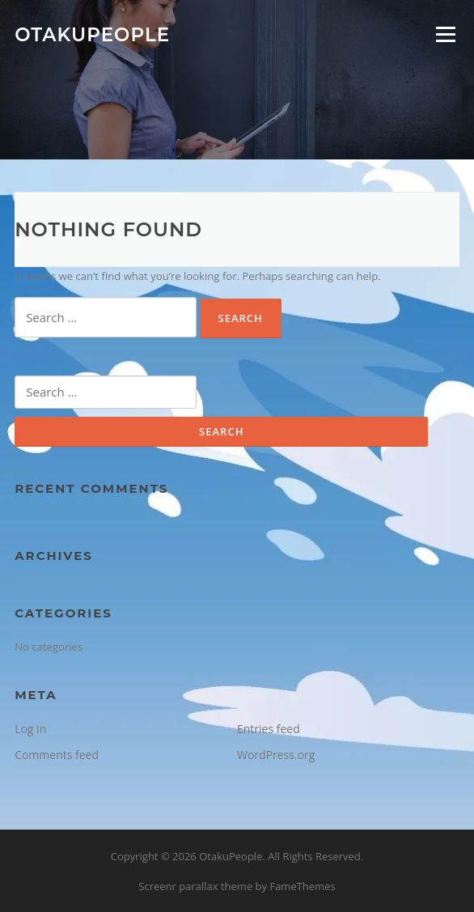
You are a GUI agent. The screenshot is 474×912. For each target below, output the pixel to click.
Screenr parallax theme (195, 886)
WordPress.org (276, 754)
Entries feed (268, 728)
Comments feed (57, 754)
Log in (30, 728)
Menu (445, 34)
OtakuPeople (92, 34)
